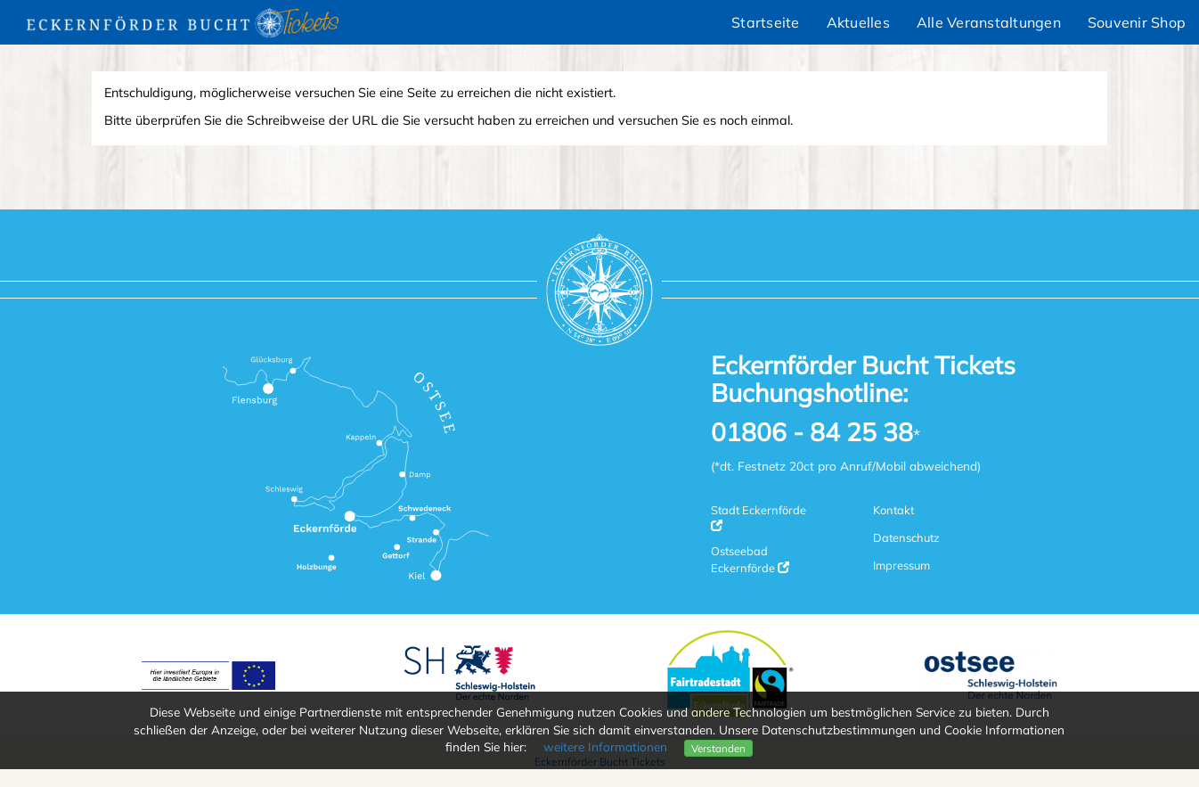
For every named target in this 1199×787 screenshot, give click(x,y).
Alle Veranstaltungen (989, 22)
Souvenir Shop (1137, 22)
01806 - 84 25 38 (812, 433)
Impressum (901, 565)
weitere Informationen (605, 746)
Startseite (765, 22)
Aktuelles (858, 22)
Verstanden (718, 748)
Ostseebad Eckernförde (750, 559)
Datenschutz (906, 537)
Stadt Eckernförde (758, 517)
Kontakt (893, 510)
